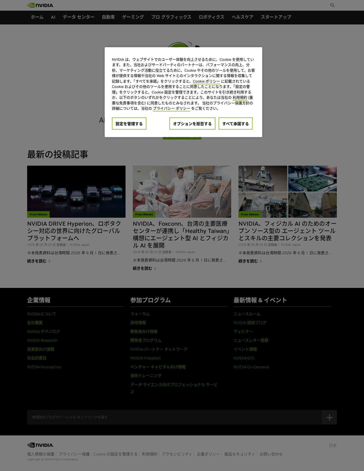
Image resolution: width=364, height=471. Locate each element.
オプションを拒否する (192, 123)
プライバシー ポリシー (171, 108)
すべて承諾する (235, 123)
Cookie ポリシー (206, 81)
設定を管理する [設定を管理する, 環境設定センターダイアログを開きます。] (129, 123)
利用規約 (240, 97)
